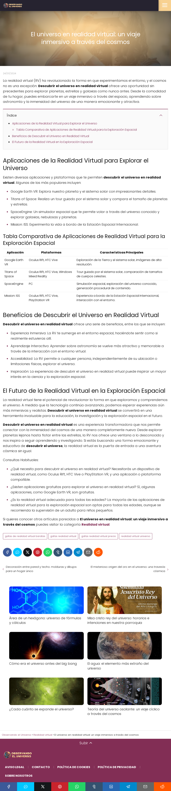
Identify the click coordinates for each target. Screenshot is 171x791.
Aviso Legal (14, 767)
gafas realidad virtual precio (98, 536)
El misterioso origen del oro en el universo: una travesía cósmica (128, 569)
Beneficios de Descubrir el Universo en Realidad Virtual (50, 136)
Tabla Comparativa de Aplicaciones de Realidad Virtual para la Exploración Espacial (76, 130)
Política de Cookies (73, 767)
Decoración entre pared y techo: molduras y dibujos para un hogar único (41, 569)
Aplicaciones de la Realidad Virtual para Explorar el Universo (54, 123)
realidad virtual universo (135, 536)
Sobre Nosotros (19, 776)
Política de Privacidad (117, 767)
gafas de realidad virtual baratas (25, 536)
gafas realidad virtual (63, 536)
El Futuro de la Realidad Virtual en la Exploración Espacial (52, 142)
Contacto (41, 767)
